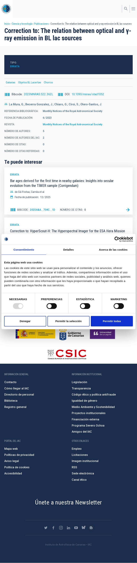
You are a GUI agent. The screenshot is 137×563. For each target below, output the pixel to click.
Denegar (25, 321)
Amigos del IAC (82, 431)
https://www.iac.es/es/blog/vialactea (91, 527)
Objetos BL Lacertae (29, 82)
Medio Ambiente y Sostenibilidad (93, 407)
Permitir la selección (68, 321)
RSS (74, 467)
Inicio (7, 23)
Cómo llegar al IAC (16, 388)
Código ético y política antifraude (94, 394)
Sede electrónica (83, 473)
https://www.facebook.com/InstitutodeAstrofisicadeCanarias (53, 527)
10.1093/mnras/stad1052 (88, 94)
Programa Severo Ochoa (88, 425)
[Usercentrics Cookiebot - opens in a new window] (117, 239)
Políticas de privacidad (19, 455)
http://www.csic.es (66, 354)
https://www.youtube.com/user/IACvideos (76, 527)
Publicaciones (41, 23)
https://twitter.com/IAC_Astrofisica (46, 527)
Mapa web (11, 448)
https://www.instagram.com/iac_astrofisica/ (61, 527)
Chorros (48, 82)
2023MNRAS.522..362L (38, 94)
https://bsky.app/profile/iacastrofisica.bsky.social (83, 527)
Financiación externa (85, 419)
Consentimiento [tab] (23, 249)
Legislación (79, 382)
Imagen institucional (85, 461)
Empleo (77, 448)
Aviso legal (11, 461)
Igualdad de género (84, 400)
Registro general (15, 407)
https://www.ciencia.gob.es (35, 333)
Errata (14, 66)
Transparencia (81, 388)
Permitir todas (112, 321)
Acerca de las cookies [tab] (113, 249)
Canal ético (79, 479)
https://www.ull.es (103, 333)
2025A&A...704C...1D (42, 209)
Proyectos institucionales (89, 413)
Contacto (10, 382)
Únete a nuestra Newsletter (68, 502)
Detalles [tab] (68, 249)
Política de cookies (16, 467)
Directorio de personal (19, 394)
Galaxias (10, 82)
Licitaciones (80, 455)
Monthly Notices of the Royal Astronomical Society (72, 124)
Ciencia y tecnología (22, 23)
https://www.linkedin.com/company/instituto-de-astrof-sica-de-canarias (68, 527)
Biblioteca (10, 400)
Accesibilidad (13, 473)
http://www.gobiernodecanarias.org (71, 333)
